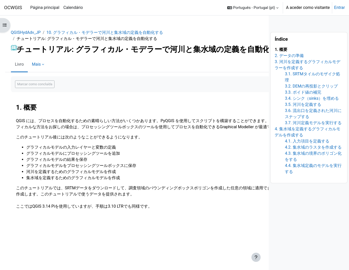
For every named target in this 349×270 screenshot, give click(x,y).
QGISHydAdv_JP (71, 32)
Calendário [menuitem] (73, 7)
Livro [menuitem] (64, 82)
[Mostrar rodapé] (303, 257)
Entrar (339, 7)
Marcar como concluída (80, 102)
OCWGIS (13, 7)
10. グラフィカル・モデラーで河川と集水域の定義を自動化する (150, 32)
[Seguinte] (305, 124)
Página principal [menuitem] (44, 7)
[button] (252, 7)
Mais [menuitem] (81, 82)
